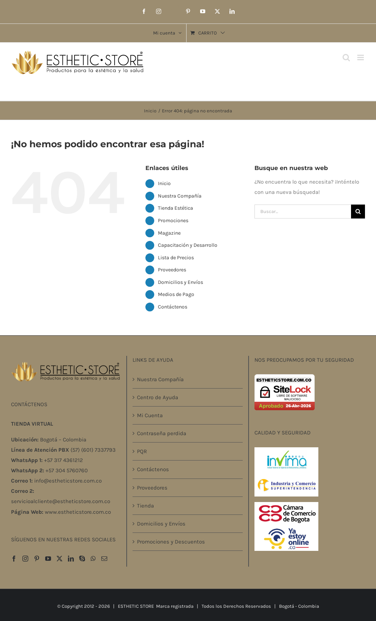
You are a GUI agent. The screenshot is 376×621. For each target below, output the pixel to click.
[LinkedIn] (71, 559)
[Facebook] (14, 559)
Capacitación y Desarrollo (187, 245)
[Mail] (104, 559)
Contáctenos (172, 307)
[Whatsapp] (93, 559)
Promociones (173, 220)
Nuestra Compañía (180, 196)
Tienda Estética (175, 208)
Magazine (169, 233)
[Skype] (82, 559)
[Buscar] (358, 212)
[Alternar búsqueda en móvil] (346, 57)
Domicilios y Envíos (180, 282)
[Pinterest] (37, 559)
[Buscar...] (302, 212)
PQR (142, 451)
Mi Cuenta (150, 415)
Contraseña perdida (161, 433)
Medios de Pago (176, 294)
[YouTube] (48, 559)
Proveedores (172, 270)
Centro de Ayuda (157, 397)
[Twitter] (59, 559)
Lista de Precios (176, 257)
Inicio (164, 183)
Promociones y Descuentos (171, 541)
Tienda (145, 505)
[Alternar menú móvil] (361, 57)
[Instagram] (25, 559)
